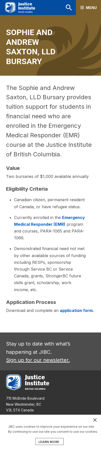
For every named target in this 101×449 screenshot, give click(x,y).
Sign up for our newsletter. (38, 360)
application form (76, 310)
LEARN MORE (48, 442)
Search (69, 8)
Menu (91, 8)
